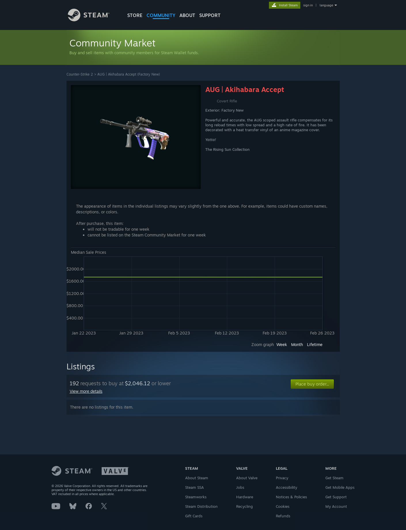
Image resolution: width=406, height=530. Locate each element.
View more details (86, 391)
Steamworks (195, 497)
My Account (336, 506)
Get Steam (334, 478)
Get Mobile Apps (339, 487)
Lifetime (314, 344)
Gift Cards (193, 516)
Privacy (282, 478)
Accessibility (286, 487)
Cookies (282, 506)
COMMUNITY (161, 15)
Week (281, 344)
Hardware (244, 497)
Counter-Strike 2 (80, 74)
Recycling (244, 506)
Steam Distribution (201, 506)
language (326, 5)
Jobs (240, 487)
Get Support (336, 497)
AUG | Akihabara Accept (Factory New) (128, 74)
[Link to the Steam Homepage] (93, 19)
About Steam (196, 478)
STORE (135, 15)
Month (297, 344)
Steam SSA (194, 487)
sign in (308, 5)
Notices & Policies (291, 497)
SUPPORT (210, 15)
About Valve (246, 478)
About (187, 15)
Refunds (283, 516)
